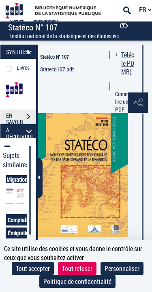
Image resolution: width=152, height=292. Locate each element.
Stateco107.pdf (57, 69)
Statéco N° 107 (54, 57)
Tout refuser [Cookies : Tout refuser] (77, 268)
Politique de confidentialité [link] (77, 281)
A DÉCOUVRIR (20, 131)
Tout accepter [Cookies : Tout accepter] (33, 268)
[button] (138, 103)
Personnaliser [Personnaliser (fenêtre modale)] (122, 268)
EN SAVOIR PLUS (21, 117)
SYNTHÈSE (20, 52)
